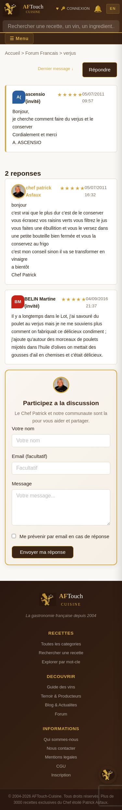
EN (113, 8)
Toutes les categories (61, 643)
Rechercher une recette (61, 652)
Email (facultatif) (29, 456)
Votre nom (23, 428)
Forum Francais (41, 53)
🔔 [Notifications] (98, 8)
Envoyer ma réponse (42, 552)
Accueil (12, 53)
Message (22, 483)
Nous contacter (61, 748)
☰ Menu (19, 38)
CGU (61, 766)
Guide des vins (61, 687)
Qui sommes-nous (61, 739)
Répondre (100, 69)
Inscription (61, 775)
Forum (61, 714)
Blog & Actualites (61, 704)
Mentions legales (61, 757)
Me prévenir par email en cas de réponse (60, 536)
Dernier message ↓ (56, 68)
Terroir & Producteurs (61, 696)
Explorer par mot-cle (61, 661)
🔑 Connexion (75, 8)
